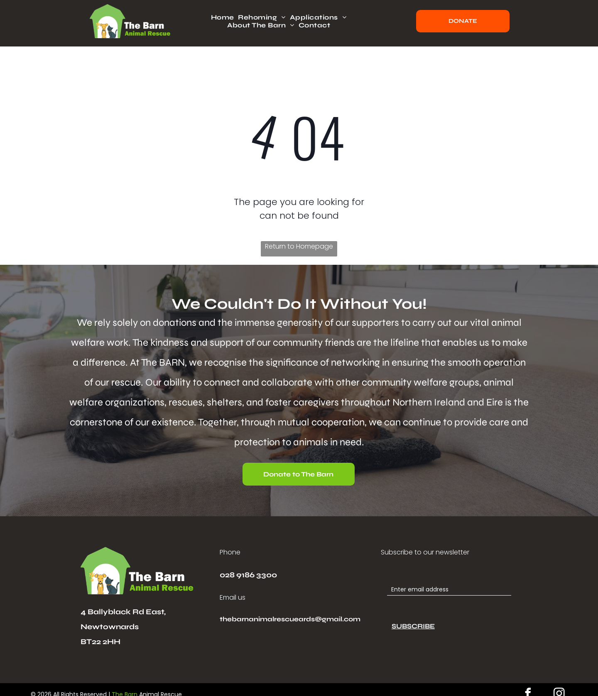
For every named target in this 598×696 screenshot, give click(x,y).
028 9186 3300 (248, 574)
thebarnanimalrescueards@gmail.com (290, 619)
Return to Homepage (299, 246)
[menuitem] (224, 17)
